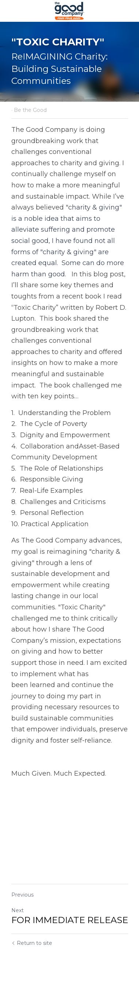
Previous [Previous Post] (22, 894)
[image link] (69, 10)
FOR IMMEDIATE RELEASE (69, 920)
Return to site (31, 943)
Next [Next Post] (17, 910)
